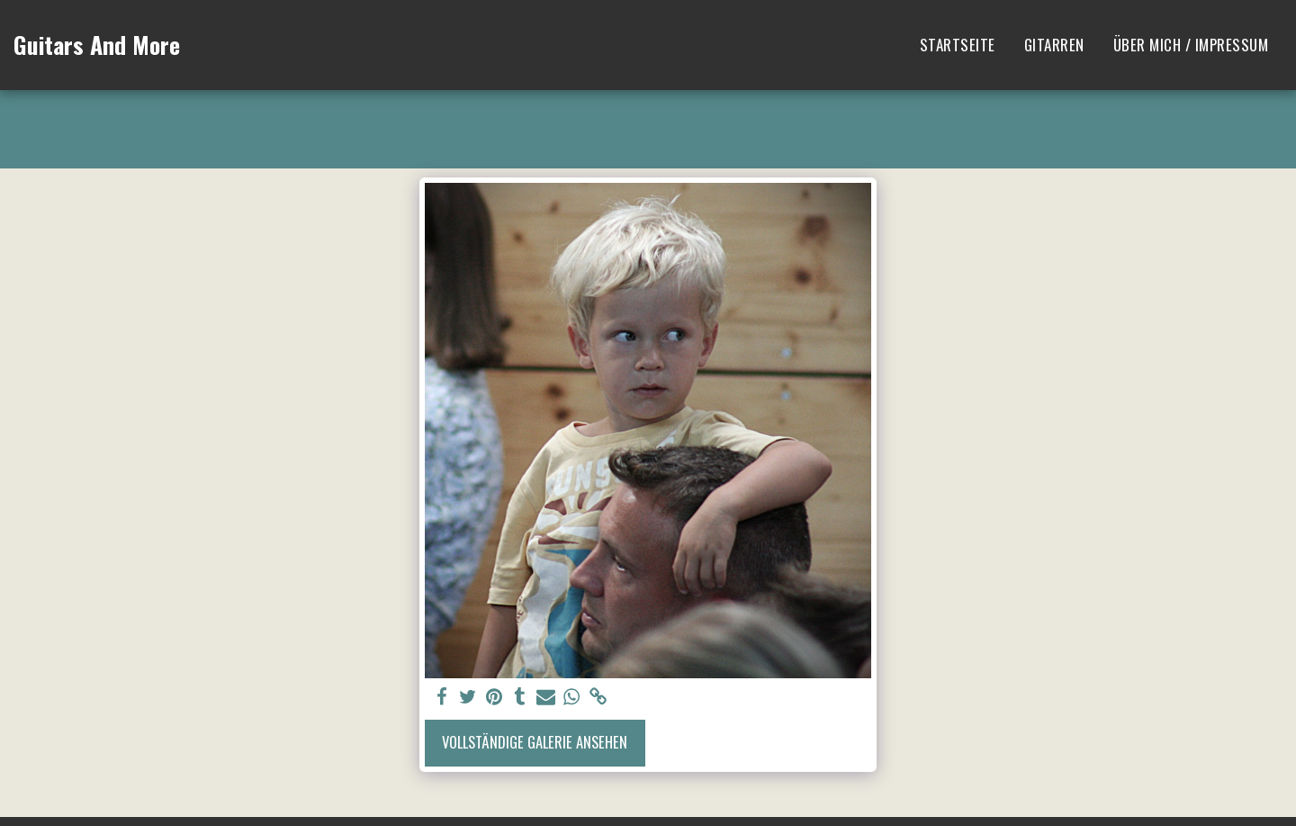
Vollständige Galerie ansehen (534, 742)
